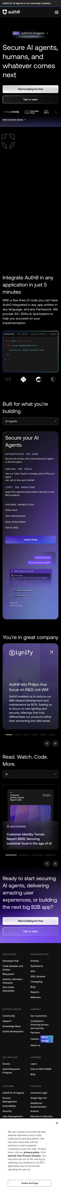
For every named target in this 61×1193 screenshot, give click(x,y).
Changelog (36, 981)
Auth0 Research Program (11, 1071)
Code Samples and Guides (13, 968)
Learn (34, 1064)
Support (7, 1021)
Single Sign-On (39, 1098)
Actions (35, 1111)
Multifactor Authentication (39, 1105)
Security (7, 1111)
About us (35, 1045)
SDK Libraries (38, 976)
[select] (30, 421)
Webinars (36, 997)
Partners (35, 1032)
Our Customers (39, 1016)
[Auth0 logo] (29, 12)
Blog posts (8, 974)
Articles (35, 961)
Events (6, 1064)
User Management (13, 1116)
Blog (33, 987)
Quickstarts (37, 966)
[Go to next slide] (55, 743)
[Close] (57, 1123)
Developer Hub (11, 961)
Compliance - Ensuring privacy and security (40, 1025)
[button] (30, 89)
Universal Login (39, 1092)
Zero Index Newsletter (8, 989)
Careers (42, 1039)
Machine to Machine (42, 1116)
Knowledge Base (12, 1026)
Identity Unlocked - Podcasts (13, 981)
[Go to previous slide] (47, 743)
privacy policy (31, 1152)
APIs (33, 971)
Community (9, 1016)
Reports (35, 992)
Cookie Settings (29, 1183)
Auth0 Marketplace (13, 1031)
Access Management (10, 1100)
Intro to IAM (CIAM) (41, 1069)
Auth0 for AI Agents (13, 1092)
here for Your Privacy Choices (24, 1155)
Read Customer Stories (13, 119)
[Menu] (56, 12)
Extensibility (9, 1106)
